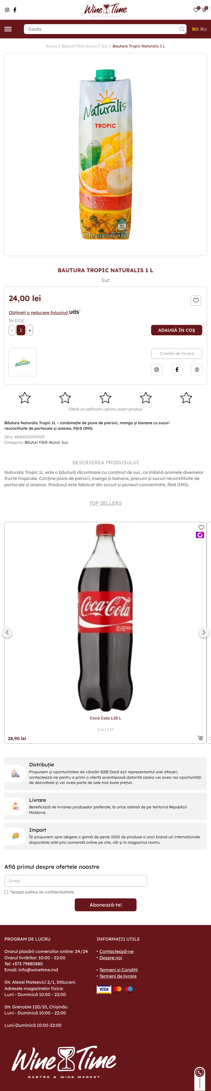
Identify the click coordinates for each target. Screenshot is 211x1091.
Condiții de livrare (177, 353)
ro (195, 29)
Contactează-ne (116, 951)
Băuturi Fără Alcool (79, 46)
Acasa (51, 46)
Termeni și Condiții (118, 969)
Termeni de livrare (118, 976)
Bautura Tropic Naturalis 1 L (139, 46)
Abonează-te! (106, 905)
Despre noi (110, 957)
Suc (104, 46)
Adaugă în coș (176, 330)
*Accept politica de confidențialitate (42, 892)
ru (203, 29)
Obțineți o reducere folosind (45, 312)
